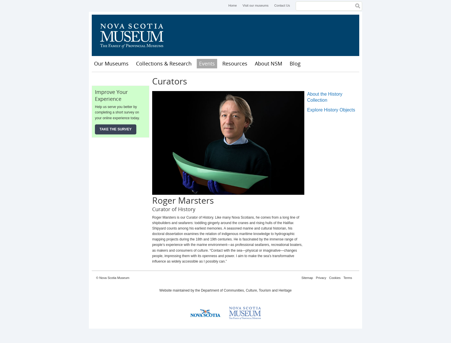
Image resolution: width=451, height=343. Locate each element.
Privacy (321, 278)
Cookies (335, 278)
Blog (295, 63)
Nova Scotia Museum (135, 35)
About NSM (268, 63)
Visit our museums (255, 5)
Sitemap (307, 278)
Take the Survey (116, 129)
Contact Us (282, 5)
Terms (347, 278)
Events (207, 63)
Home (232, 5)
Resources (234, 63)
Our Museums (111, 63)
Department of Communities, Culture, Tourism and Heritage (246, 290)
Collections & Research (164, 63)
